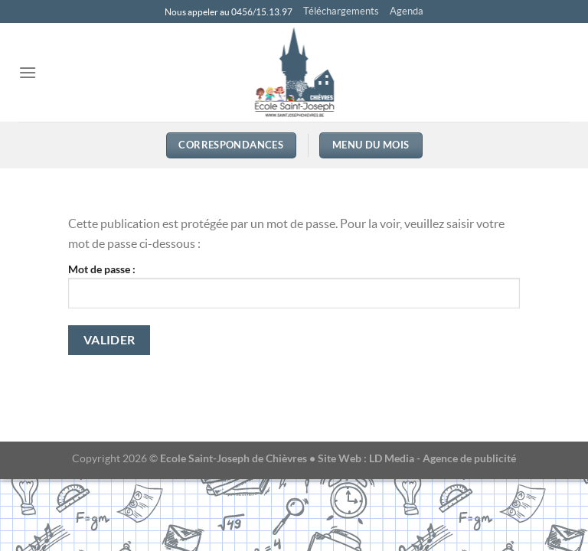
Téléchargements (341, 11)
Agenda (406, 11)
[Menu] (27, 72)
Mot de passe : (294, 285)
